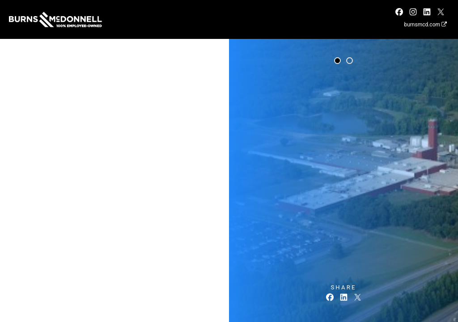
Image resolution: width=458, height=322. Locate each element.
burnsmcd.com (425, 24)
